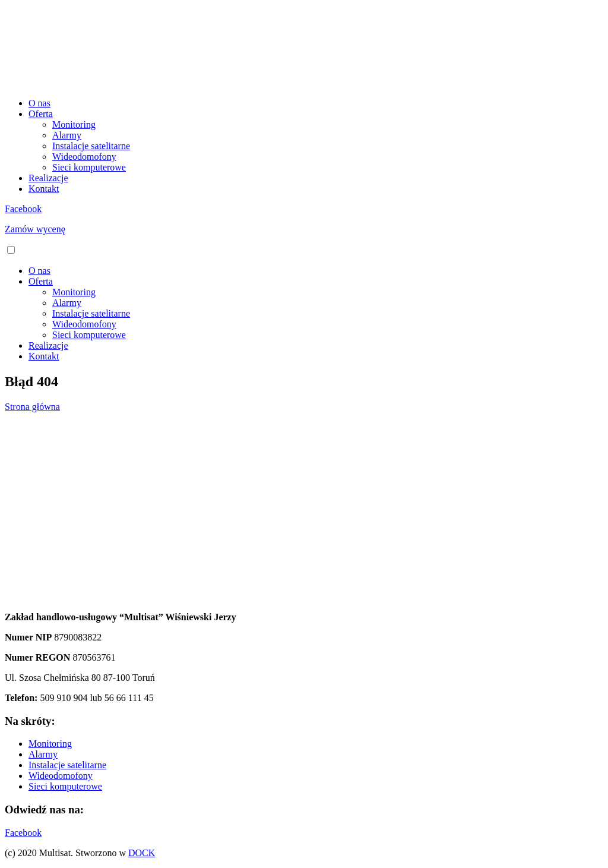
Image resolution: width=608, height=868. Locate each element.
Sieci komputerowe (89, 167)
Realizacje (48, 178)
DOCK (141, 853)
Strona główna (32, 407)
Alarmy (66, 135)
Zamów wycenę (35, 229)
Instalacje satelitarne (91, 146)
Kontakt (43, 189)
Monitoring (74, 124)
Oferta (40, 114)
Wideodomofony (84, 156)
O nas (39, 103)
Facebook (23, 209)
